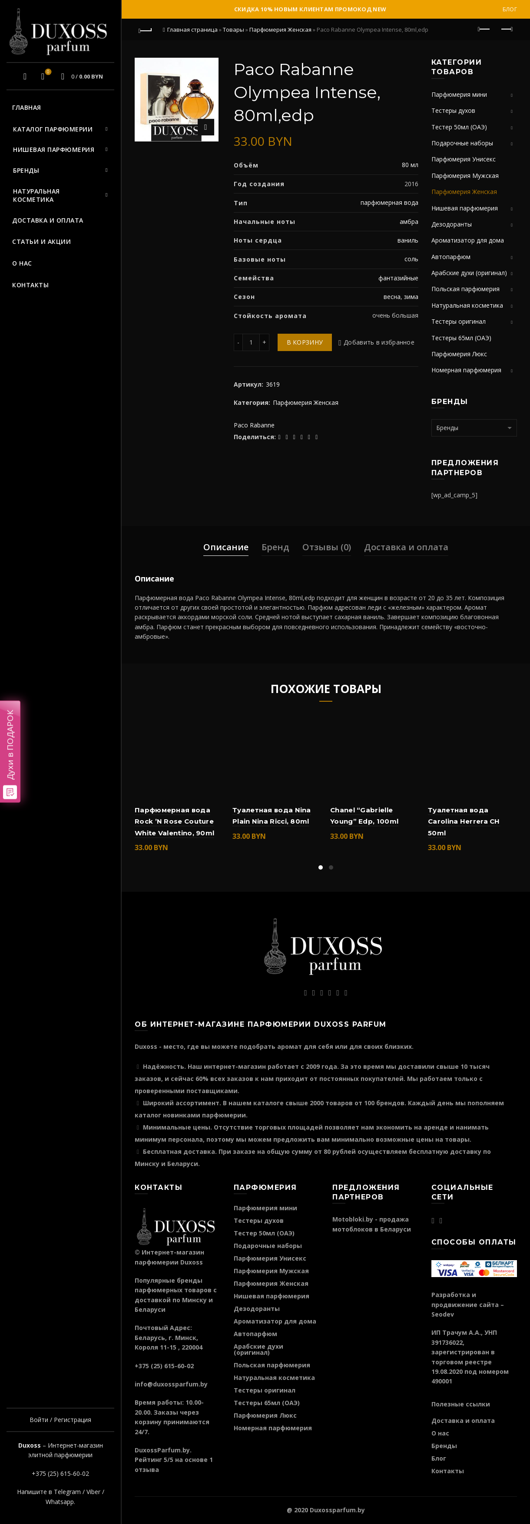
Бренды (26, 170)
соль (411, 259)
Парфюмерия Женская (280, 29)
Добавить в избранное (379, 342)
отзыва (147, 1469)
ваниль (408, 240)
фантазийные (398, 278)
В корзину (305, 342)
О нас (22, 263)
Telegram (67, 1492)
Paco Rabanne (254, 425)
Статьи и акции (41, 241)
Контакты (30, 285)
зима (411, 296)
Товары (233, 29)
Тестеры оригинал (458, 321)
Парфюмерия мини (459, 94)
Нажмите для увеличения (206, 127)
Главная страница (192, 29)
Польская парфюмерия (465, 289)
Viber (93, 1492)
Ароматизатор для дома (467, 240)
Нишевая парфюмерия (53, 149)
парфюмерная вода (389, 202)
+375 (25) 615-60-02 (60, 1473)
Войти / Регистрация (60, 1420)
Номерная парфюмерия (466, 370)
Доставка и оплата (47, 220)
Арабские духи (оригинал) (469, 273)
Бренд (275, 547)
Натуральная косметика (36, 195)
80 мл (410, 165)
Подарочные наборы (462, 143)
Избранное (47, 72)
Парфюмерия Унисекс (463, 159)
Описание (225, 547)
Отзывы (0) (326, 547)
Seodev (442, 1314)
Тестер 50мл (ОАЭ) (459, 127)
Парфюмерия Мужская (465, 175)
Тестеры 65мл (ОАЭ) (461, 338)
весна (392, 296)
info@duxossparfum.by (171, 1384)
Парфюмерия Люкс (459, 354)
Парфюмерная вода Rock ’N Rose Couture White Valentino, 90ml (174, 821)
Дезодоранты (451, 224)
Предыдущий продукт (485, 29)
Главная (26, 107)
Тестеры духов (453, 110)
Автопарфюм (450, 257)
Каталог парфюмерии (53, 129)
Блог (510, 9)
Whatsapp (60, 1502)
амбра (409, 221)
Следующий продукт (506, 29)
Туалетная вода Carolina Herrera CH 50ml (464, 821)
